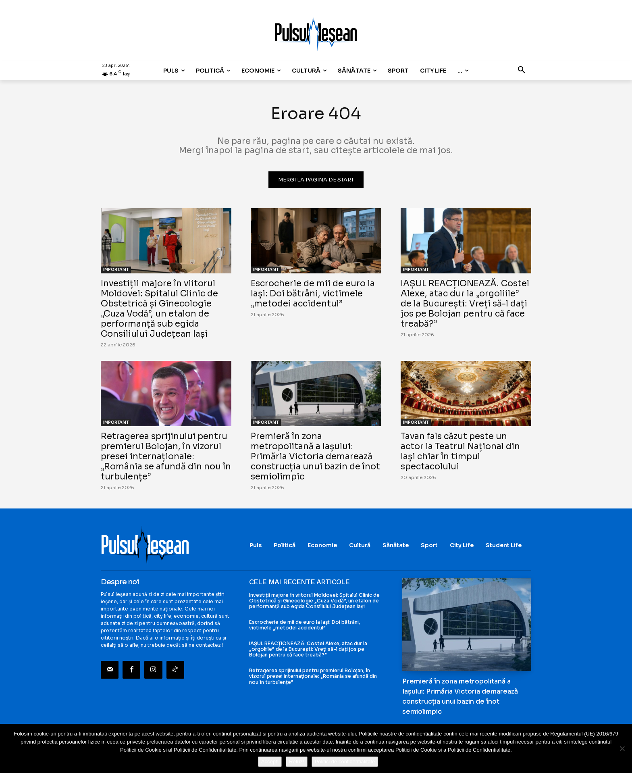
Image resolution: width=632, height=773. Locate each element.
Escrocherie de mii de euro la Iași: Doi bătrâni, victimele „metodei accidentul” (313, 293)
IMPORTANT (116, 269)
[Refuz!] (622, 748)
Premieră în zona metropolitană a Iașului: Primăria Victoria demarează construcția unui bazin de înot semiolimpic (315, 456)
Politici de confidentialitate (345, 761)
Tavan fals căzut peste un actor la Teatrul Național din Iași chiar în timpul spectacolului (460, 451)
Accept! (270, 761)
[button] (521, 70)
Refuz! (296, 761)
